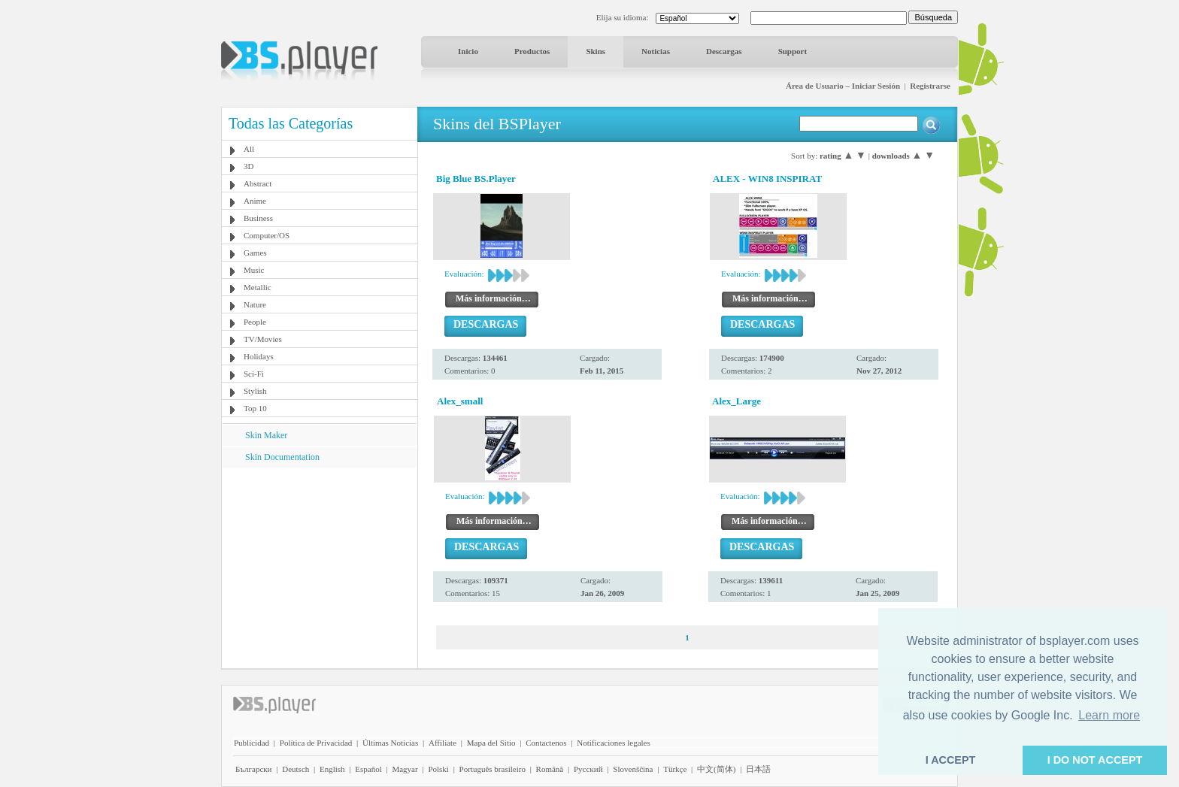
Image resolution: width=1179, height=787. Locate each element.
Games (255, 252)
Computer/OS (266, 235)
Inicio (468, 51)
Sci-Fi (254, 373)
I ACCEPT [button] (951, 760)
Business (258, 217)
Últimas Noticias (390, 742)
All (249, 148)
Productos (532, 51)
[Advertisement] (320, 561)
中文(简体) (716, 768)
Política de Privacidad (316, 742)
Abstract (257, 183)
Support (793, 51)
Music (254, 269)
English (332, 768)
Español (368, 768)
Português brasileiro (492, 768)
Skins (595, 51)
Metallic (257, 287)
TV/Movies (263, 339)
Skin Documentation (282, 457)
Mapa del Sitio (491, 742)
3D (248, 166)
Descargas (724, 51)
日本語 (758, 768)
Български (253, 768)
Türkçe (674, 768)
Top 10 (255, 408)
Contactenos (546, 742)
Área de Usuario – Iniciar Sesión (843, 85)
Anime (255, 200)
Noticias (655, 51)
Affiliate (442, 742)
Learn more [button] (1109, 715)
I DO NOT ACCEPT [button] (1095, 760)
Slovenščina (633, 768)
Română (550, 768)
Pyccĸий (588, 768)
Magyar (404, 768)
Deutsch (295, 768)
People (255, 321)
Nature (255, 304)
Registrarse (930, 85)
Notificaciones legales (613, 742)
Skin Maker (266, 435)
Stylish (255, 390)
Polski (438, 768)
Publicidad (251, 742)
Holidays (259, 356)
